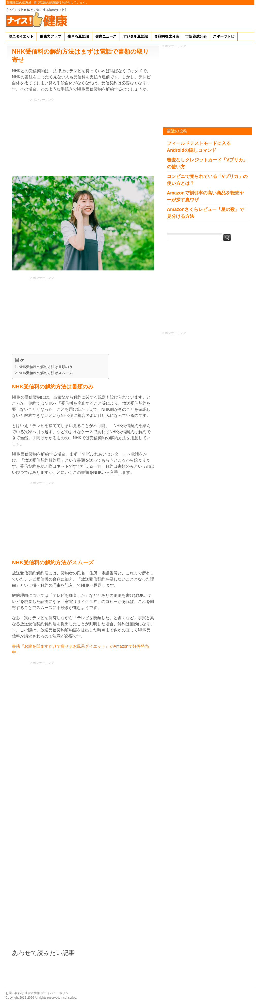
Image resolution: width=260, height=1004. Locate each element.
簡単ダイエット (21, 36)
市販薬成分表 (196, 36)
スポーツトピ (223, 36)
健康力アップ (50, 36)
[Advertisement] (162, 17)
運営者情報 (32, 993)
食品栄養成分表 (166, 36)
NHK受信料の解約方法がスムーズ (45, 373)
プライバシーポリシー (56, 993)
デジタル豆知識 (135, 36)
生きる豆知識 (78, 36)
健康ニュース (106, 36)
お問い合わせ (15, 993)
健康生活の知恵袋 (19, 2)
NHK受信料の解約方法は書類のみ (45, 367)
